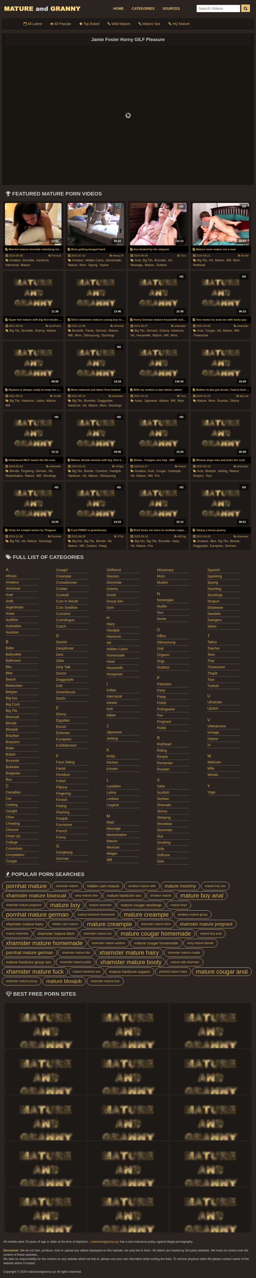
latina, (40, 400)
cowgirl (62, 570)
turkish (212, 686)
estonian (63, 733)
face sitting (65, 762)
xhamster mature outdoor (108, 943)
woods (212, 775)
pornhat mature (26, 886)
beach (11, 679)
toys (209, 476)
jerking (112, 738)
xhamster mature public (75, 962)
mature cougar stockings (141, 905)
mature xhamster (100, 905)
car (9, 798)
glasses (112, 576)
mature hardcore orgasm (129, 971)
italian (111, 715)
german (62, 859)
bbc (9, 667)
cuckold (62, 595)
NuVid (243, 255)
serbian (163, 799)
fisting (61, 806)
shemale (164, 805)
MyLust (242, 395)
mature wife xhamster (184, 962)
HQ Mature (179, 24)
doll (59, 686)
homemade (115, 655)
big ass (12, 698)
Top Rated (89, 24)
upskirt (212, 708)
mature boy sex (215, 886)
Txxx (181, 255)
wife (210, 768)
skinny (234, 400)
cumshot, (102, 471)
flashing (63, 812)
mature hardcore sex (124, 895)
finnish (62, 800)
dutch (61, 698)
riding (162, 750)
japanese (114, 732)
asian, (138, 400)
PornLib (54, 255)
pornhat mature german (37, 914)
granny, (40, 330)
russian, (223, 400)
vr (208, 745)
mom (181, 400)
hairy (110, 624)
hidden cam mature (103, 886)
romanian (165, 763)
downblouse (66, 692)
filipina (61, 787)
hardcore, (43, 260)
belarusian (14, 686)
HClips (117, 466)
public (161, 728)
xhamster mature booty (131, 962)
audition (12, 620)
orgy (160, 661)
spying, (93, 265)
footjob (62, 818)
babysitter (13, 654)
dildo (60, 661)
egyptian (63, 720)
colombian (14, 848)
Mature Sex (149, 24)
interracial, (13, 265)
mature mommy (180, 886)
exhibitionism (66, 745)
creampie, (175, 471)
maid (110, 822)
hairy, (176, 541)
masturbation (116, 835)
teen (211, 655)
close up (13, 836)
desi (59, 655)
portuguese (166, 709)
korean (112, 769)
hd (108, 643)
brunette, (29, 260)
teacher (213, 648)
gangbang (64, 852)
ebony (61, 714)
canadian (13, 792)
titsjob (212, 673)
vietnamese (216, 726)
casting (12, 805)
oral (160, 649)
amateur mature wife (142, 886)
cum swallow (67, 607)
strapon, (198, 476)
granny (112, 589)
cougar (11, 861)
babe (10, 648)
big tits (11, 711)
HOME (118, 9)
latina (111, 792)
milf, (229, 260)
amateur (12, 582)
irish (109, 709)
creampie (64, 576)
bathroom (13, 661)
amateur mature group (193, 914)
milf (8, 405)
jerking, (223, 471)
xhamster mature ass (98, 933)
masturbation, (15, 476)
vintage (213, 732)
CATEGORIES (143, 9)
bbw (9, 673)
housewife (114, 668)
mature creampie (146, 914)
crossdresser (66, 582)
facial (61, 768)
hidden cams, (94, 260)
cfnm (10, 817)
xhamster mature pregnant (23, 905)
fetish (61, 781)
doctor (61, 673)
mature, (73, 265)
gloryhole (114, 582)
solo (160, 861)
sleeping (164, 817)
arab (9, 601)
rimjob (162, 757)
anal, (137, 260)
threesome (200, 335)
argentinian (15, 607)
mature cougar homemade (155, 933)
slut (160, 836)
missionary (165, 570)
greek (111, 595)
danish (61, 642)
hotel (110, 662)
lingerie (112, 805)
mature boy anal (201, 895)
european (64, 739)
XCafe (55, 395)
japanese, (151, 400)
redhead (199, 265)
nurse (161, 619)
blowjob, (210, 471)
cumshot (63, 614)
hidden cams (117, 649)
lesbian (112, 799)
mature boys (178, 905)
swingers (214, 620)
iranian (111, 703)
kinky (110, 756)
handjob (113, 630)
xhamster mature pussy (21, 981)
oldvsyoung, (92, 335)
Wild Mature (118, 24)
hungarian (114, 674)
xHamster (178, 325)
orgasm (163, 655)
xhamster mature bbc (76, 952)
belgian (12, 692)
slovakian (164, 824)
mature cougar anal (222, 971)
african (11, 576)
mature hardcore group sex (28, 962)
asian (10, 613)
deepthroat (65, 648)
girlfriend (113, 570)
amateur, (16, 260)
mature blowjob (64, 981)
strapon (213, 601)
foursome (64, 825)
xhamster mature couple (184, 952)
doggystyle (65, 680)
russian (163, 769)
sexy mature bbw (86, 895)
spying (212, 582)
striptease (215, 607)
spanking (214, 576)
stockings (108, 335)
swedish (213, 614)
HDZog (180, 536)
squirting (214, 589)
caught (11, 811)
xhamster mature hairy (24, 924)
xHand (180, 466)
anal (9, 595)
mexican (113, 847)
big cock (13, 704)
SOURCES (171, 9)
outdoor (161, 265)
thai (210, 661)
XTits (119, 536)
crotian (62, 589)
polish (161, 703)
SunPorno (53, 325)
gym (110, 607)
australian (13, 626)
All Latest (33, 24)
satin (161, 786)
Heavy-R (117, 255)
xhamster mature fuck (35, 971)
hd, (170, 260)
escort (61, 727)
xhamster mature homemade (44, 943)
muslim (162, 582)
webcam (214, 762)
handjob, (116, 471)
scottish (163, 792)
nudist (162, 606)
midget (111, 853)
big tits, (148, 260)
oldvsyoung (108, 476)
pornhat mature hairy (173, 971)
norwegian (165, 600)
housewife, (143, 335)
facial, (90, 330)
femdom (63, 775)
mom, (83, 265)
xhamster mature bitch (156, 924)
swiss (211, 626)
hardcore (113, 636)
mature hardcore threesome (96, 914)
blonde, (15, 471)
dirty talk (63, 667)
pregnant (164, 722)
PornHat (54, 536)
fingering (63, 793)
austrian (12, 632)
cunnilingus (65, 620)
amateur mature (161, 895)
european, (217, 546)
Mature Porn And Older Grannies (42, 9)
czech (61, 626)
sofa (160, 849)
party (161, 690)
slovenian (164, 830)
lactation (113, 786)
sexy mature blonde (200, 943)
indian (111, 690)
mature (25, 265)
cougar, (210, 330)
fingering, (27, 471)
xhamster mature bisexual (36, 895)
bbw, (213, 541)
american (13, 588)
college (12, 842)
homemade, (114, 260)
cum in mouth (67, 601)
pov (157, 476)
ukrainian (214, 702)
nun (160, 612)
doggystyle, (105, 400)
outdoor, (92, 546)
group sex (114, 601)
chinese (12, 830)
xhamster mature (67, 886)
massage (113, 828)
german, (101, 330)
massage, (137, 265)
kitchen (112, 762)
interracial (114, 696)
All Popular (60, 24)
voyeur (104, 265)
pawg (102, 546)
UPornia (117, 325)
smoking (163, 842)
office (161, 636)
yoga (211, 792)
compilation (15, 855)
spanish (213, 570)
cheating (13, 823)
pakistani (164, 684)
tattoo (212, 642)
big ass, (77, 541)
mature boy (65, 905)
